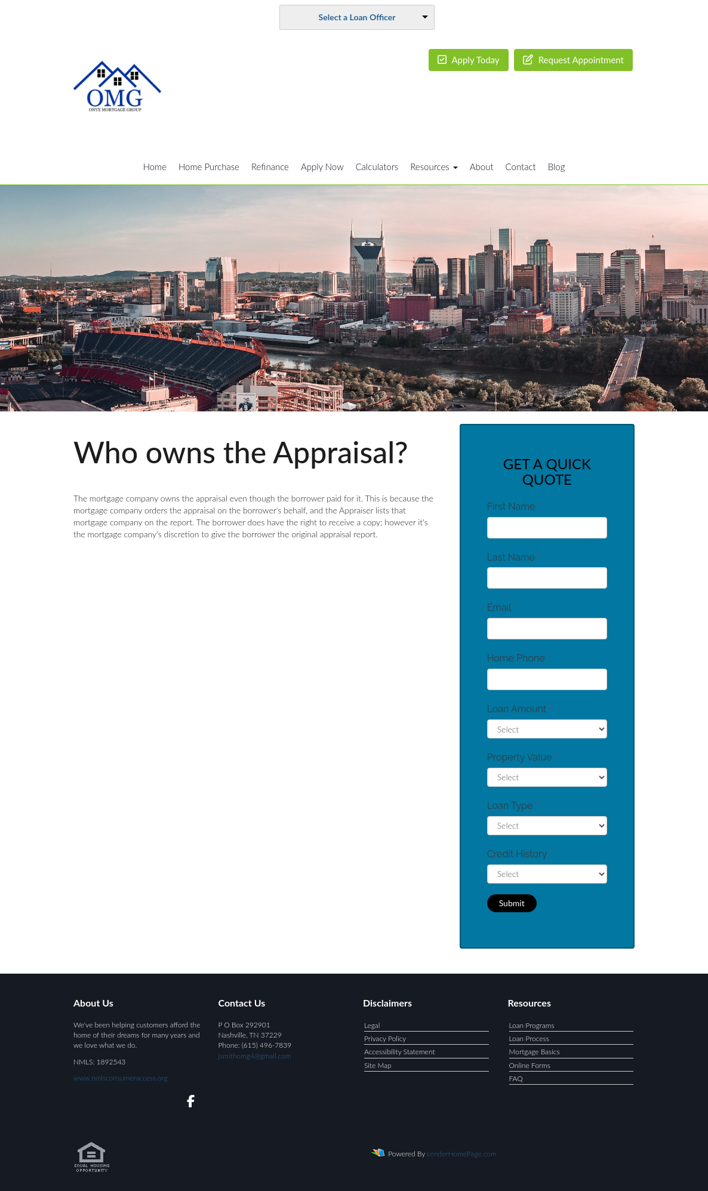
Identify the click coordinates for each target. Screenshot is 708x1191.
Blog (556, 166)
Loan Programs (532, 1025)
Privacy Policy (385, 1038)
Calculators (377, 166)
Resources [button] (434, 166)
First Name (514, 506)
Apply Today (469, 59)
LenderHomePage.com (461, 1153)
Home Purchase (208, 166)
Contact (521, 166)
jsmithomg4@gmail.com (254, 1055)
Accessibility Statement (399, 1051)
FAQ (516, 1078)
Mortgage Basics (534, 1051)
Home (155, 166)
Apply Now (322, 166)
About (482, 166)
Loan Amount (519, 709)
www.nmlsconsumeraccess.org (120, 1077)
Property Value (522, 757)
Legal (372, 1025)
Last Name (514, 557)
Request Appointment (573, 59)
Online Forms (529, 1065)
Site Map (378, 1065)
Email (502, 607)
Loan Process (529, 1038)
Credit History (519, 854)
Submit (512, 903)
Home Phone (518, 658)
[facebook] (187, 1102)
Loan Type (512, 805)
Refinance (270, 166)
